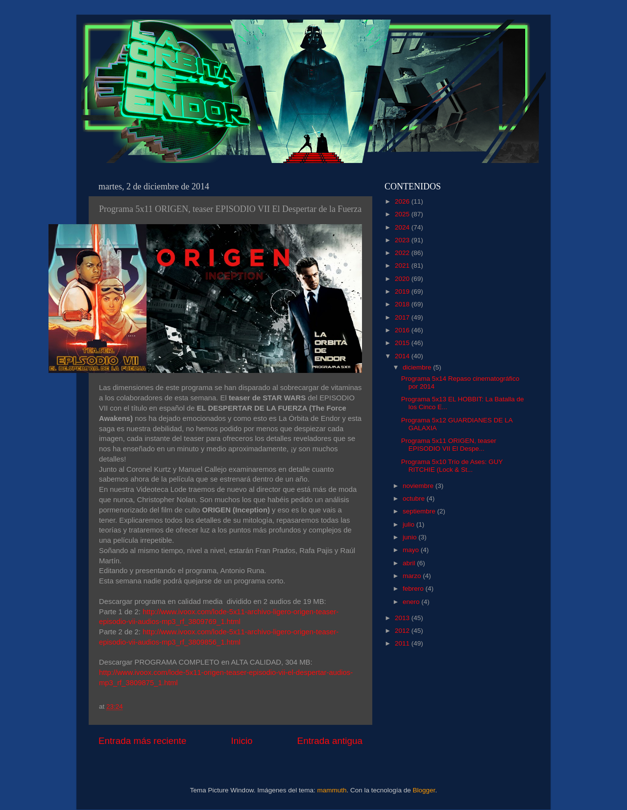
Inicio (242, 741)
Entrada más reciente (142, 741)
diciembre (418, 367)
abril (410, 563)
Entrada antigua (329, 741)
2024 (403, 227)
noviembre (419, 485)
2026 (403, 201)
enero (412, 601)
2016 (403, 330)
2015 (403, 343)
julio (409, 524)
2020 (403, 278)
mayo (412, 550)
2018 (403, 304)
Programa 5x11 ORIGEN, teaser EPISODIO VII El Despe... (448, 444)
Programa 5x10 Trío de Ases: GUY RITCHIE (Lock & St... (452, 465)
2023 (403, 240)
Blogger (424, 790)
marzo (413, 575)
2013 (403, 618)
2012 (403, 630)
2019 (403, 291)
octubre (415, 498)
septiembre (420, 511)
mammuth (331, 790)
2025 (403, 214)
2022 (403, 252)
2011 (403, 643)
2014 (403, 356)
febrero (414, 588)
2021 (403, 265)
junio (410, 537)
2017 (403, 317)
